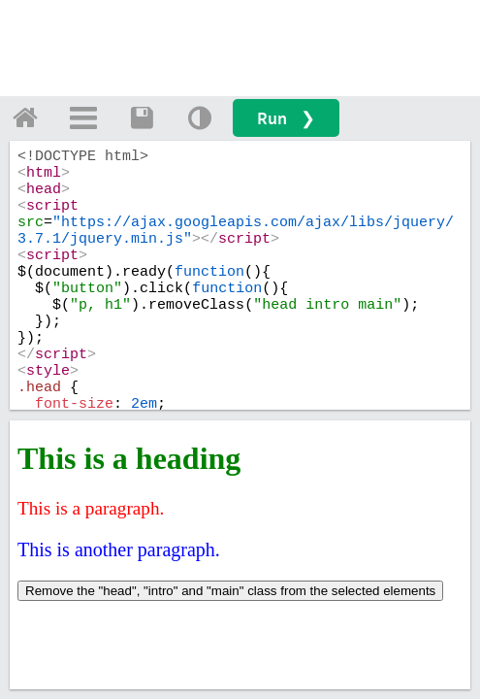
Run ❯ (286, 118)
